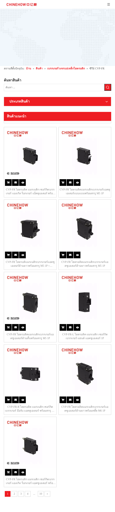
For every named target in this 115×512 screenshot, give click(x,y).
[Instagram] (6, 431)
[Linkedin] (13, 427)
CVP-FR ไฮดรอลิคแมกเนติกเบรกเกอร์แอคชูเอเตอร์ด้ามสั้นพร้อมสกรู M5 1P (51, 237)
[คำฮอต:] (21, 78)
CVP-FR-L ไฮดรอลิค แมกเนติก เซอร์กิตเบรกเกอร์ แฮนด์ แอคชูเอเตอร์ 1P (92, 237)
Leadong (69, 508)
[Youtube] (21, 427)
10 (69, 366)
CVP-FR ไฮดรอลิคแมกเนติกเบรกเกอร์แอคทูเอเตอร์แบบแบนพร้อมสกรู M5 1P (92, 121)
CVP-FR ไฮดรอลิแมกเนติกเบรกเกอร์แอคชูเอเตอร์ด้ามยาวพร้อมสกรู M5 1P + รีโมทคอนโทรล (52, 179)
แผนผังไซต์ (56, 508)
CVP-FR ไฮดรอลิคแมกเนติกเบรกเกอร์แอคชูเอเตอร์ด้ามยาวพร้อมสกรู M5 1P (92, 179)
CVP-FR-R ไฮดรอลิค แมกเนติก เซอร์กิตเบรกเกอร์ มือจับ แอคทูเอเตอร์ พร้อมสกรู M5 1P (52, 295)
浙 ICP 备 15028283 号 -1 (86, 503)
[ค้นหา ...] (11, 78)
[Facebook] (6, 427)
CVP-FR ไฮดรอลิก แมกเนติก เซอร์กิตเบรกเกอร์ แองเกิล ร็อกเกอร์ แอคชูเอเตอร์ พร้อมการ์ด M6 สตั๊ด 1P (51, 354)
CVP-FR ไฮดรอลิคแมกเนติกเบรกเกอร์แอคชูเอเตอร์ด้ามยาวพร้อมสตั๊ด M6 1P (92, 295)
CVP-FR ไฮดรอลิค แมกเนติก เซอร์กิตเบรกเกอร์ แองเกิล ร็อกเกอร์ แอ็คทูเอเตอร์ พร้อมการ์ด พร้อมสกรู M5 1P (51, 121)
